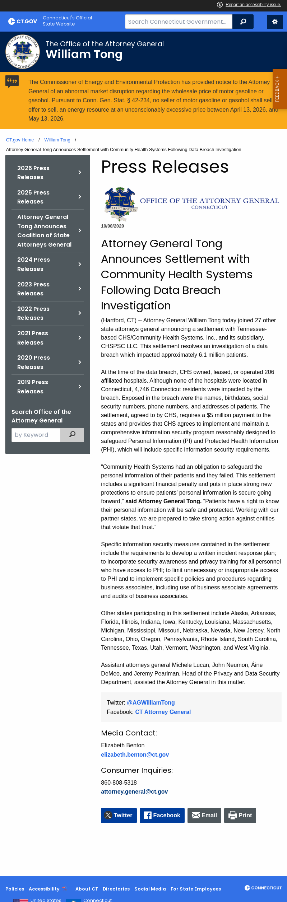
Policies (14, 889)
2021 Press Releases (32, 338)
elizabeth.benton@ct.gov (135, 755)
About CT (86, 889)
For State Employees (196, 889)
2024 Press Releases (33, 264)
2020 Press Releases (33, 362)
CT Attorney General (163, 712)
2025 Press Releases (33, 197)
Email (209, 815)
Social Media (150, 889)
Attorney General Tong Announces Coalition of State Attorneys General (44, 231)
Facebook (167, 815)
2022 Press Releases (33, 313)
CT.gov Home (20, 139)
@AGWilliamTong (151, 703)
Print (245, 815)
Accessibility (44, 889)
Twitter (123, 815)
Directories (116, 889)
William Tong (57, 139)
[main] (143, 454)
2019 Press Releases (32, 387)
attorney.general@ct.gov (134, 792)
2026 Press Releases (33, 173)
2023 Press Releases (33, 289)
